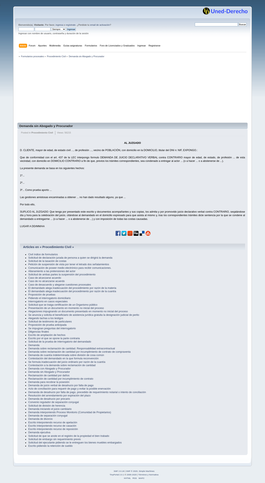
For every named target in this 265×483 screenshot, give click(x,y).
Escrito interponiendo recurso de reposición (53, 429)
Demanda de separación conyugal (47, 415)
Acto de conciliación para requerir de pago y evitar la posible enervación (69, 388)
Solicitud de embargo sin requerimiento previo (54, 439)
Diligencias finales (38, 331)
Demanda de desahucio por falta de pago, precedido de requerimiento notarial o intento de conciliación (87, 392)
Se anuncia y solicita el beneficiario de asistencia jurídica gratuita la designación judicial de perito (83, 315)
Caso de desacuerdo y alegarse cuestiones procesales (59, 284)
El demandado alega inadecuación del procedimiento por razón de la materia (72, 288)
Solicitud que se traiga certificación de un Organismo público (62, 304)
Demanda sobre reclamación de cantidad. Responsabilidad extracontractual (71, 348)
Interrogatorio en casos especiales (47, 301)
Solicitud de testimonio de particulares (50, 321)
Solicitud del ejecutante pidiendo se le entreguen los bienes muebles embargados (75, 442)
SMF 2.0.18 (119, 471)
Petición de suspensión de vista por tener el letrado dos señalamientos (68, 264)
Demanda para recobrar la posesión (48, 382)
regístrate (71, 25)
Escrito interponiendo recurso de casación (52, 425)
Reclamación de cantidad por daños (48, 375)
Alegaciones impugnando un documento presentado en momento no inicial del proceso (78, 311)
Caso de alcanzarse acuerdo (44, 277)
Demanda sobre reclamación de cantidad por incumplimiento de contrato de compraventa (79, 351)
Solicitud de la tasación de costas (47, 261)
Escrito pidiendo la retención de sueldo (50, 445)
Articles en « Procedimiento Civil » (48, 247)
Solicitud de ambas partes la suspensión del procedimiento (61, 274)
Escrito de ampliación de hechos (46, 335)
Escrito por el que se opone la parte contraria (54, 338)
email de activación (100, 25)
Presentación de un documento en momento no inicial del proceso (66, 308)
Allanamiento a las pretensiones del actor (51, 271)
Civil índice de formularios (43, 254)
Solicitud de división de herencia (46, 405)
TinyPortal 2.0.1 (117, 474)
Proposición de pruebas (41, 294)
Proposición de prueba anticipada (47, 324)
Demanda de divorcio (40, 419)
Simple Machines (146, 471)
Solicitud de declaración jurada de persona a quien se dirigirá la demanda (70, 257)
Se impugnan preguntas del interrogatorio (52, 328)
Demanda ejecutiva (39, 432)
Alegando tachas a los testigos (45, 318)
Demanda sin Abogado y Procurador (46, 126)
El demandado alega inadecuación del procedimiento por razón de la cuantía (72, 291)
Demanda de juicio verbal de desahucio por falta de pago (60, 385)
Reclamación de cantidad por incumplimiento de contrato (60, 378)
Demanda (33, 345)
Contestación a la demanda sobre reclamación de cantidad (61, 365)
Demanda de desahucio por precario (49, 398)
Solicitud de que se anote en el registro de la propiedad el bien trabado (68, 436)
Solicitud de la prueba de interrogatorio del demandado (59, 341)
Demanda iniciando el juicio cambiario (49, 409)
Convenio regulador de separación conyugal (53, 402)
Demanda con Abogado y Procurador (49, 368)
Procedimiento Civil (42, 132)
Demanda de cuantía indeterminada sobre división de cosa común (66, 355)
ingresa (59, 25)
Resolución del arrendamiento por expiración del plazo (59, 395)
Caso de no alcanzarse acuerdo (46, 281)
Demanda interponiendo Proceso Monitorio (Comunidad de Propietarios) (69, 412)
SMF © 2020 (132, 471)
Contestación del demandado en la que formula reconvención (63, 358)
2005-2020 (132, 474)
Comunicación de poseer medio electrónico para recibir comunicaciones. (69, 267)
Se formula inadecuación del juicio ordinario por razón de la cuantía (66, 362)
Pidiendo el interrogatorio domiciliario (49, 298)
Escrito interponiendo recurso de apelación (52, 422)
